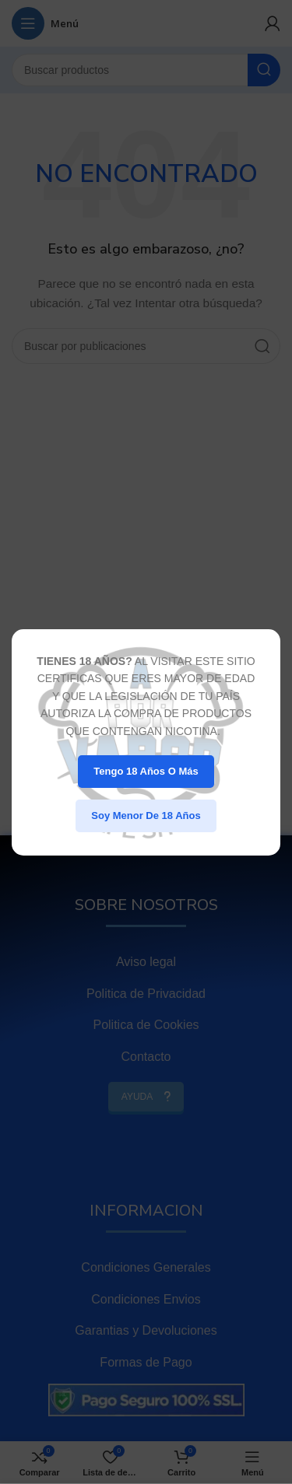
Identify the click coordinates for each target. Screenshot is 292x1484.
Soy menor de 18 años (145, 815)
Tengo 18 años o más (145, 771)
